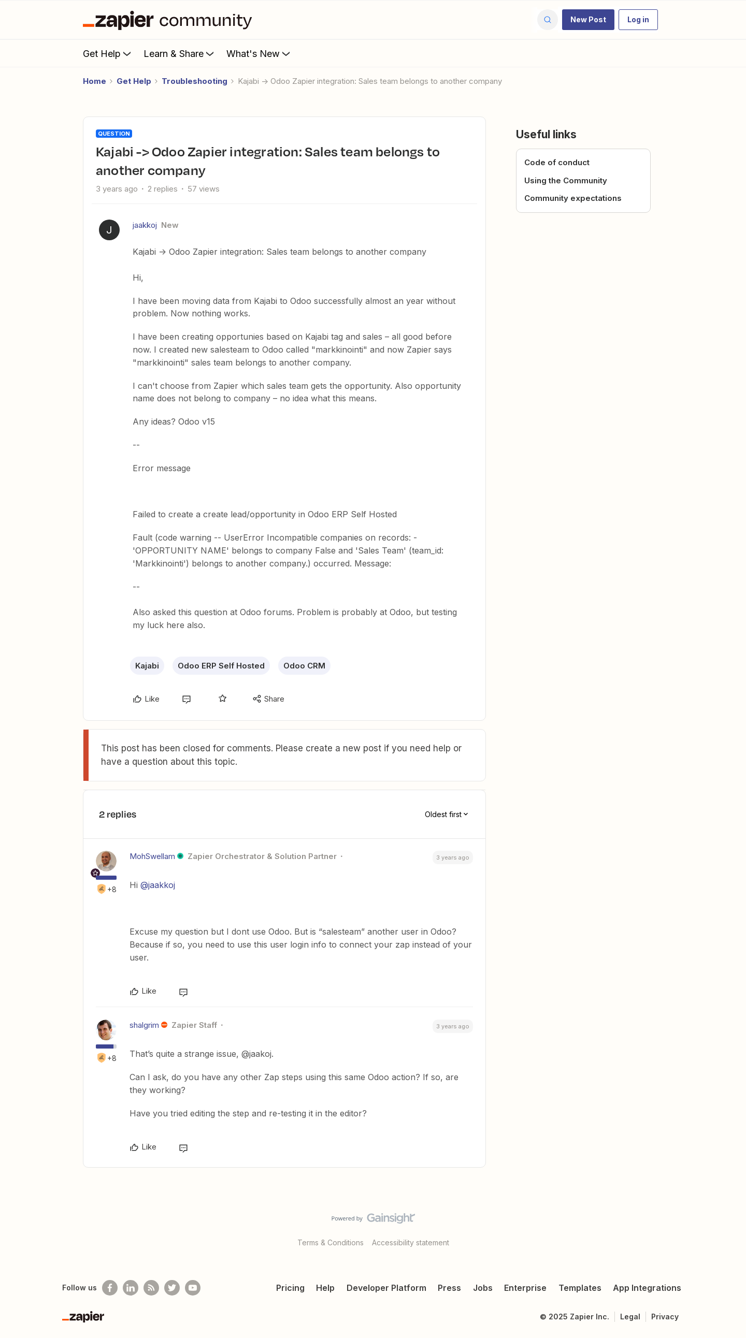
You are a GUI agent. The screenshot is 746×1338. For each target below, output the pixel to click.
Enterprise (525, 1288)
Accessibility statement (410, 1242)
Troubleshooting (194, 81)
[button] (588, 19)
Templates (579, 1288)
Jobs (483, 1288)
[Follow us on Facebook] (110, 1288)
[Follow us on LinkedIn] (130, 1288)
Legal (630, 1316)
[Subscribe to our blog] (151, 1288)
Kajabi (147, 666)
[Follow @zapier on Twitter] (172, 1288)
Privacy (665, 1316)
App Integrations (647, 1288)
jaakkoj (145, 225)
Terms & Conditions (330, 1242)
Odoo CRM (304, 666)
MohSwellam (152, 856)
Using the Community (565, 180)
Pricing (290, 1288)
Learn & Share (180, 53)
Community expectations (573, 198)
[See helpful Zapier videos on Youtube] (192, 1288)
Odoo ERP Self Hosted (221, 666)
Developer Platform (386, 1288)
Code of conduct (557, 162)
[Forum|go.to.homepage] (170, 19)
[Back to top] (725, 1227)
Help (325, 1288)
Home (94, 81)
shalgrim (144, 1025)
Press (449, 1288)
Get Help (108, 53)
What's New (259, 53)
